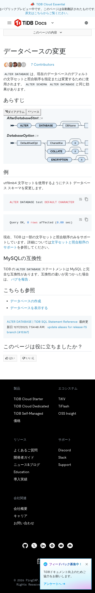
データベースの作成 (25, 301)
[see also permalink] (38, 290)
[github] (25, 545)
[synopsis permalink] (28, 100)
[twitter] (34, 545)
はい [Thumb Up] (10, 358)
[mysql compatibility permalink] (45, 258)
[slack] (52, 545)
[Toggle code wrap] (80, 199)
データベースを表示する (29, 308)
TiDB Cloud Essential (50, 4)
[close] (87, 564)
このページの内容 (48, 32)
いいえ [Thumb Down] (28, 358)
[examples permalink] (12, 172)
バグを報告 (19, 279)
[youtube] (61, 545)
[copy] (86, 199)
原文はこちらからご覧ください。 (47, 13)
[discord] (70, 545)
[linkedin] (43, 545)
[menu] (9, 23)
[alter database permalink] (69, 51)
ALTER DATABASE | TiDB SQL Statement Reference (42, 321)
